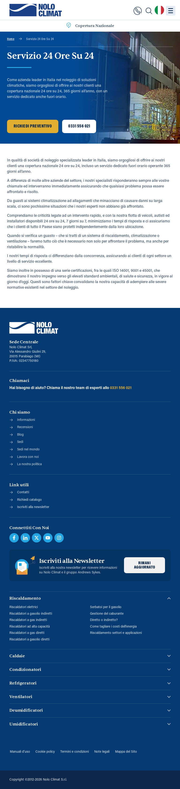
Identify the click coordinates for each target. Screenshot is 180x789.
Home (10, 39)
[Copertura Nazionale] (68, 26)
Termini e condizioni (74, 751)
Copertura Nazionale (94, 25)
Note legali (102, 751)
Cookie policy (45, 751)
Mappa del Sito (126, 751)
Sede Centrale (23, 342)
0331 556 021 (120, 388)
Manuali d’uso (19, 751)
